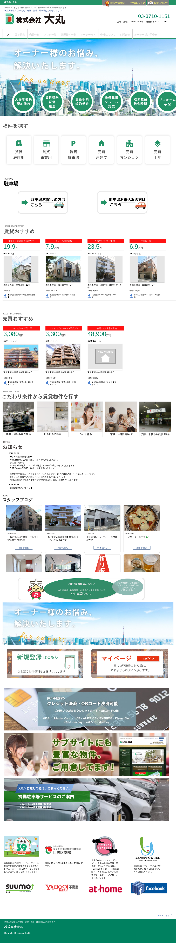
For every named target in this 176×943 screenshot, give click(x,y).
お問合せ (158, 4)
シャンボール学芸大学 (22, 328)
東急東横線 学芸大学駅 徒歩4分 (17, 372)
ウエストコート (148, 241)
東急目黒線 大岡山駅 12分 (17, 285)
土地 (99, 341)
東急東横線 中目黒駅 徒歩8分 (100, 372)
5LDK (7, 253)
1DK (6, 340)
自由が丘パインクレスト (106, 241)
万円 (11, 248)
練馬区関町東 (135, 291)
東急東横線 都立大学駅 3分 (60, 285)
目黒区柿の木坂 (51, 291)
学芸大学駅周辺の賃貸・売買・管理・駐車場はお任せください (33, 10)
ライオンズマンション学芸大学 (64, 328)
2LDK (91, 253)
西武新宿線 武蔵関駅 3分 (143, 285)
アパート (52, 254)
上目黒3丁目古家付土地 (106, 328)
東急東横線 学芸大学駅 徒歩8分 (59, 372)
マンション (99, 254)
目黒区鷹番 (7, 378)
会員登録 (114, 4)
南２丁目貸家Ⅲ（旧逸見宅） (22, 241)
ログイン (136, 2)
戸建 (12, 254)
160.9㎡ (92, 340)
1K (47, 253)
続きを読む (24, 547)
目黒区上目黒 (92, 378)
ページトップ (165, 915)
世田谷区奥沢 (92, 291)
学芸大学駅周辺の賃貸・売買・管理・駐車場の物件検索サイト (30, 922)
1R (47, 340)
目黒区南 (6, 291)
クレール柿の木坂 (64, 241)
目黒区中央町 (50, 378)
